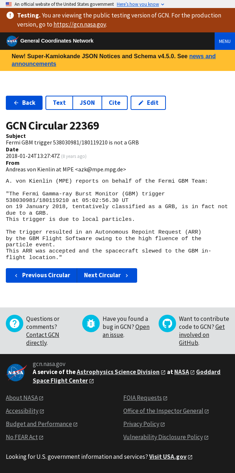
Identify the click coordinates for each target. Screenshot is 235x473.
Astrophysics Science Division (118, 372)
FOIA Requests (142, 398)
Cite (114, 103)
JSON (87, 103)
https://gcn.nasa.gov (79, 24)
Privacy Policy (141, 424)
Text (59, 103)
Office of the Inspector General (163, 411)
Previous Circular (41, 275)
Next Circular (107, 275)
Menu (225, 41)
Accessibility (22, 411)
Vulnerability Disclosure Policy (163, 437)
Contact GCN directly (42, 339)
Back (24, 103)
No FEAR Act (22, 437)
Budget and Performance (39, 424)
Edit (148, 103)
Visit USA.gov (168, 457)
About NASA (22, 398)
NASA (181, 372)
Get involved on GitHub (202, 335)
